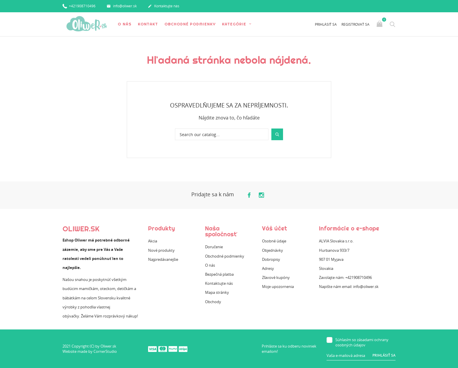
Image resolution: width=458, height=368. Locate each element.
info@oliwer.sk (122, 6)
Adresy (268, 268)
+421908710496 (79, 5)
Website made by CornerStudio (90, 351)
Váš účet (274, 228)
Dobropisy (271, 259)
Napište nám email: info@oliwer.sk (349, 286)
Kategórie (235, 24)
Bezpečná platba (219, 274)
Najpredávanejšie (163, 259)
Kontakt (148, 24)
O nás (124, 24)
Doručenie (214, 246)
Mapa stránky (217, 292)
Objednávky (272, 250)
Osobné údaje (274, 241)
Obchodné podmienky (189, 24)
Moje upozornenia (278, 286)
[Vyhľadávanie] (221, 134)
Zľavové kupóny (276, 277)
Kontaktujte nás (163, 6)
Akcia (152, 241)
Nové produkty (161, 250)
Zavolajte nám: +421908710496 (345, 277)
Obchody (213, 301)
